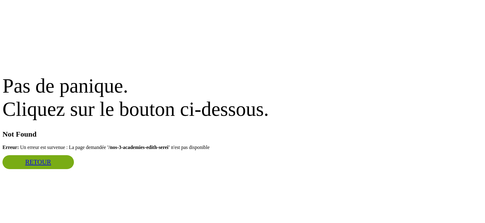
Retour (38, 162)
